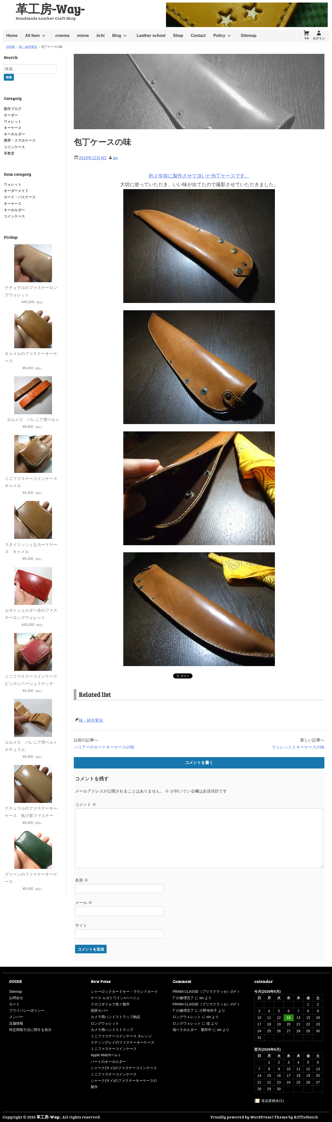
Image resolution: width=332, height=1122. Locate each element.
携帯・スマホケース (20, 140)
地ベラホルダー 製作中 (192, 1030)
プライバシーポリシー (26, 1010)
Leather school (151, 35)
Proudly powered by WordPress (241, 1116)
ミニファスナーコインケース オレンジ (121, 1036)
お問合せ (16, 998)
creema (62, 35)
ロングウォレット (105, 1023)
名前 (81, 880)
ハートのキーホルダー (108, 1062)
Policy (219, 35)
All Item (32, 35)
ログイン (319, 38)
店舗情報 (16, 1023)
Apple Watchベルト (106, 1055)
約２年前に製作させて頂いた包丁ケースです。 (199, 176)
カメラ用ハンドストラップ (112, 1030)
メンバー (16, 1017)
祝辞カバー (99, 1010)
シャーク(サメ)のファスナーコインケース (124, 1068)
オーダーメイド (16, 191)
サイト (81, 925)
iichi (101, 35)
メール (83, 902)
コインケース (14, 147)
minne (83, 35)
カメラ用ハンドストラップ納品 (115, 1017)
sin (115, 158)
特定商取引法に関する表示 (30, 1030)
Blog (116, 35)
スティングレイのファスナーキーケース (122, 1042)
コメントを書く (199, 762)
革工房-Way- (50, 8)
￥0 (306, 38)
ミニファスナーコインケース (114, 1049)
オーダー (11, 115)
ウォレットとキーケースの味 (298, 747)
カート (14, 1004)
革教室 (9, 153)
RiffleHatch (306, 1116)
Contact (198, 35)
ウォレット (12, 121)
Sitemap (248, 35)
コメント (85, 804)
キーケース (12, 128)
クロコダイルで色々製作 (110, 1004)
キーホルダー (14, 134)
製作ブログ (12, 109)
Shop (178, 35)
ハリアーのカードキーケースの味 (104, 747)
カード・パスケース (20, 197)
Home (11, 35)
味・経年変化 (91, 720)
